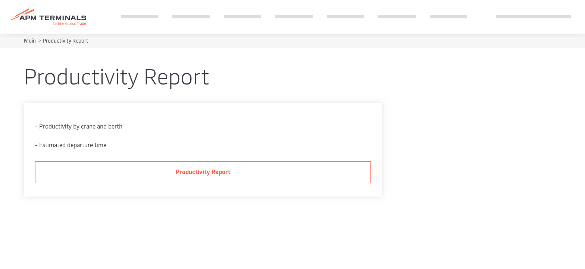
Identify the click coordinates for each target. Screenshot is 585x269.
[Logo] (48, 17)
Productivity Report (203, 171)
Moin (30, 40)
